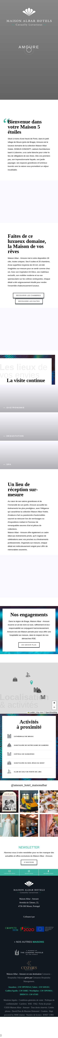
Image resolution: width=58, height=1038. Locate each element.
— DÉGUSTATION (13, 436)
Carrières (23, 1005)
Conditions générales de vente (31, 1002)
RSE (30, 1005)
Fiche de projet (45, 1005)
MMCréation (19, 1017)
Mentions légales (10, 1002)
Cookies (44, 1013)
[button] (31, 682)
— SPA (7, 464)
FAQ (35, 1005)
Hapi (51, 1013)
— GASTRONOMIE (14, 408)
